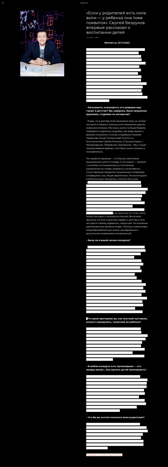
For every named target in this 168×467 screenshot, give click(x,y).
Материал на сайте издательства (104, 454)
